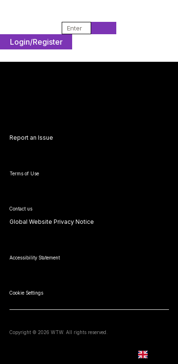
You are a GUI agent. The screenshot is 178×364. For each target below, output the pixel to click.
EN (149, 354)
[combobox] (73, 28)
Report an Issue (31, 137)
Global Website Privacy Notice (51, 221)
